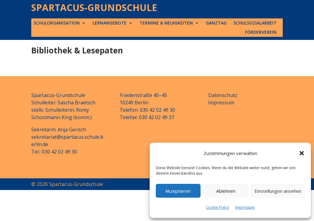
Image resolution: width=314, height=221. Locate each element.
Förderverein (261, 32)
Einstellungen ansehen (278, 191)
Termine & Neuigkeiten (166, 23)
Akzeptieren (178, 191)
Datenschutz (222, 95)
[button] (302, 153)
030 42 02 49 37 (156, 117)
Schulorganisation (56, 23)
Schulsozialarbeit (255, 23)
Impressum (245, 207)
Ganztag (216, 23)
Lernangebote (110, 23)
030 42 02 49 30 (59, 151)
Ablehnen (226, 191)
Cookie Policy (217, 207)
